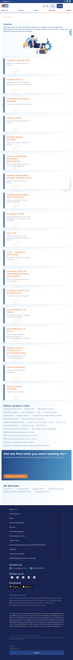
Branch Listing (28, 425)
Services (10, 17)
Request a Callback (16, 476)
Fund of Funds (29, 605)
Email (11, 646)
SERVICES (52, 10)
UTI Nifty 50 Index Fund (33, 603)
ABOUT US (4, 10)
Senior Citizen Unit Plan (37, 422)
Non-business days (11, 419)
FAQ (51, 422)
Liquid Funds (56, 598)
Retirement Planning (16, 603)
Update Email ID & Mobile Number (17, 492)
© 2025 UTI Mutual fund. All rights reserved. (24, 635)
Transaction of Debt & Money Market (47, 415)
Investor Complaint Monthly (32, 419)
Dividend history (50, 412)
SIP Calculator (14, 598)
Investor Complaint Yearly (14, 422)
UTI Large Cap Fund (16, 605)
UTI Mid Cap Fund (40, 600)
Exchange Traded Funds (38, 598)
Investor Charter (23, 415)
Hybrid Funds (40, 605)
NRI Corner (41, 425)
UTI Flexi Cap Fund (53, 600)
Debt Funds (13, 600)
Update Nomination (56, 489)
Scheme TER (8, 415)
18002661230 (37, 568)
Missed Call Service (11, 425)
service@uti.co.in (18, 568)
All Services (11, 485)
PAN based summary (46, 409)
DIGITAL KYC (29, 409)
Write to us (60, 422)
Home (5, 17)
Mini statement (28, 412)
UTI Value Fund (48, 603)
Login (59, 6)
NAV (39, 412)
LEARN (68, 10)
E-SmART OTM (22, 489)
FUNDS (21, 10)
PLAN (36, 10)
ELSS (49, 598)
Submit (36, 653)
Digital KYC (8, 489)
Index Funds (24, 598)
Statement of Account (12, 409)
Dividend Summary (11, 412)
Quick (52, 6)
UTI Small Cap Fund (25, 600)
